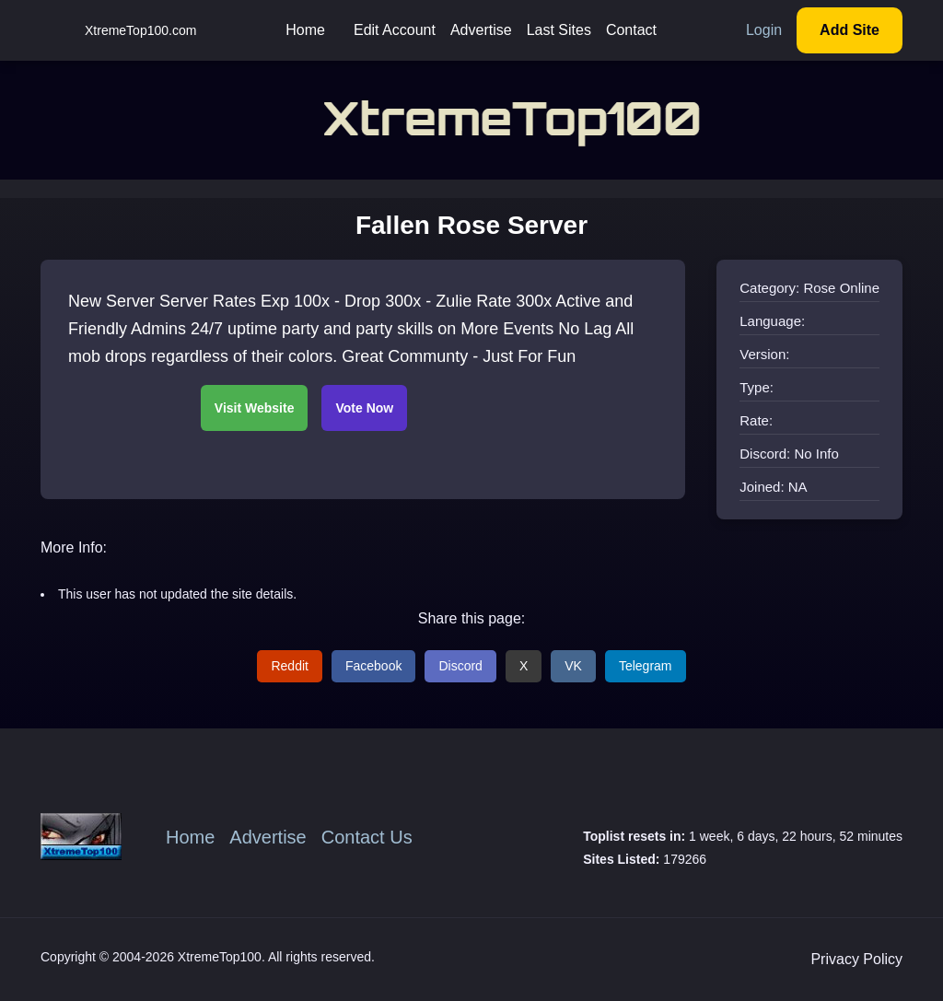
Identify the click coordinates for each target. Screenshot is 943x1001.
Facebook (373, 665)
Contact (631, 30)
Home (305, 30)
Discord (460, 665)
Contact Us (367, 837)
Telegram (645, 665)
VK (573, 665)
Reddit (289, 665)
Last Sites (559, 30)
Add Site (849, 30)
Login (764, 30)
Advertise (481, 30)
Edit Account (395, 30)
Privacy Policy (856, 959)
